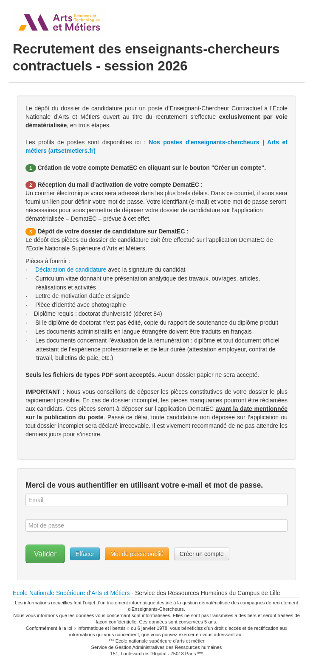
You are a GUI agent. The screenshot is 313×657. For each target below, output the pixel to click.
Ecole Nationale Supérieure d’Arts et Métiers (71, 593)
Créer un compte (202, 553)
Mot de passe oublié (137, 553)
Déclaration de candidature (70, 269)
